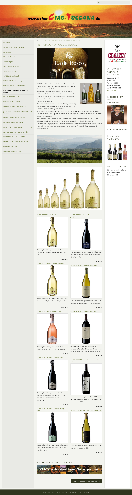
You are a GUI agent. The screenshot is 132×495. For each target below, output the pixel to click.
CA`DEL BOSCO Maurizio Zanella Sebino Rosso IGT (85, 361)
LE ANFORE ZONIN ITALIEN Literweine (15, 132)
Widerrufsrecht (62, 492)
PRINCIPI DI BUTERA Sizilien (12, 127)
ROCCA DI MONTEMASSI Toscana (14, 118)
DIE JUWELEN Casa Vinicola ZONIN (14, 137)
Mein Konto (7, 52)
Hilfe (80, 492)
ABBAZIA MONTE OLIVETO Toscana (14, 106)
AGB (53, 492)
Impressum (46, 492)
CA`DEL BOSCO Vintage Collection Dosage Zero (51, 409)
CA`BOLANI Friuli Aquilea (11, 76)
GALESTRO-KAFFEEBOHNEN (12, 151)
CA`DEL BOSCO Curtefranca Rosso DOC (83, 311)
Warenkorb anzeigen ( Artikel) (13, 47)
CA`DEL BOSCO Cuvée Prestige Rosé (49, 312)
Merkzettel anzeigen (10, 57)
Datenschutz (73, 492)
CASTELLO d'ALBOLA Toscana (12, 102)
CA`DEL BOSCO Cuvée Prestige (47, 215)
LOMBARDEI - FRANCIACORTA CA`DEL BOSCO (16, 91)
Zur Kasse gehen (8, 62)
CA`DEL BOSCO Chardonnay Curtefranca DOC (85, 410)
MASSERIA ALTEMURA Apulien (13, 122)
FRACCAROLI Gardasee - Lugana (14, 81)
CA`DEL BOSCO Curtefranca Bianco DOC (83, 265)
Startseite (6, 42)
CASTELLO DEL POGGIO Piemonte (14, 85)
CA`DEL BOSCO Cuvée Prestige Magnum (50, 263)
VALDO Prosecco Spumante (12, 66)
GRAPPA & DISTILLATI (10, 146)
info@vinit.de (111, 90)
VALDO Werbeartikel (10, 71)
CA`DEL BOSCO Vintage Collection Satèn (50, 357)
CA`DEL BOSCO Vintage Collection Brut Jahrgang (83, 216)
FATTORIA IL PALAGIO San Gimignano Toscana (15, 112)
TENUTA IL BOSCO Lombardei (13, 97)
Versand (86, 492)
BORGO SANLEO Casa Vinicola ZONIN (15, 141)
